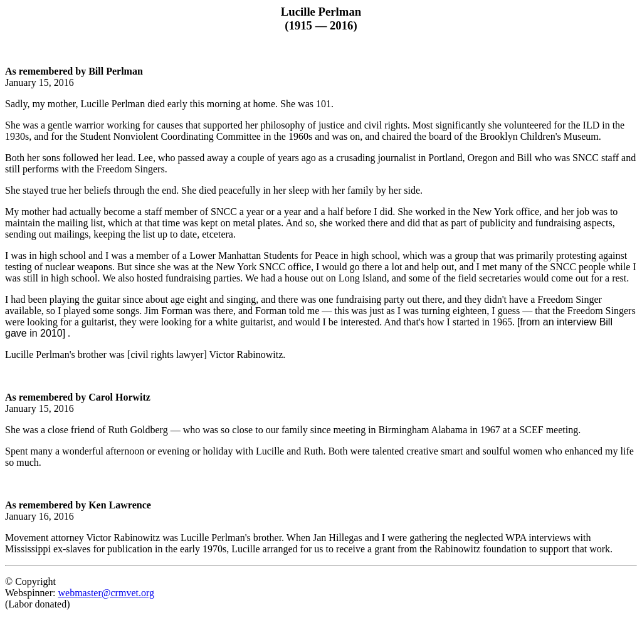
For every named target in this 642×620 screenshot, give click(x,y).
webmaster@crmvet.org (106, 592)
